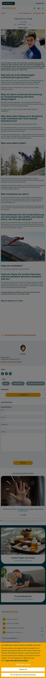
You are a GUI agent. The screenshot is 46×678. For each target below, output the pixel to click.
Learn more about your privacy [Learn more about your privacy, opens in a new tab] (16, 660)
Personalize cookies (23, 664)
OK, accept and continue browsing (23, 675)
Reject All (23, 669)
